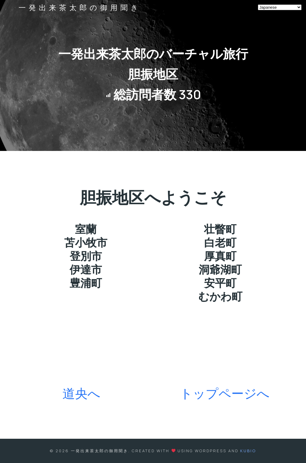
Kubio (248, 450)
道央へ (81, 393)
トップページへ (225, 393)
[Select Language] (280, 7)
